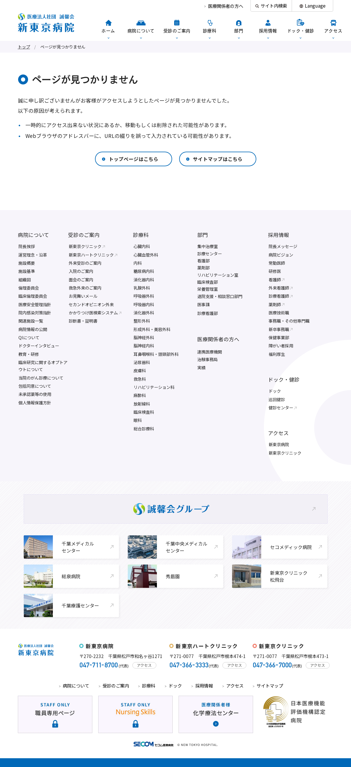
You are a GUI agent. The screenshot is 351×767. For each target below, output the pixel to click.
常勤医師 (277, 263)
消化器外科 (144, 312)
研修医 (275, 271)
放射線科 (142, 404)
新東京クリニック (285, 453)
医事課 (203, 304)
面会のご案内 (81, 279)
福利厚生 (277, 354)
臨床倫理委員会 (32, 296)
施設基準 (26, 271)
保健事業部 (279, 337)
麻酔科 (140, 395)
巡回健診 (277, 399)
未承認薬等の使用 (34, 394)
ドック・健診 (284, 379)
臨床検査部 (207, 282)
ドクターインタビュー (38, 345)
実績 (201, 367)
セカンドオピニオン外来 (91, 304)
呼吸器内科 (144, 304)
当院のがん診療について (40, 378)
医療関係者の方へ (225, 6)
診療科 (141, 234)
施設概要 (26, 263)
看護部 (203, 260)
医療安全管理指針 (34, 304)
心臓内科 (142, 246)
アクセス (278, 433)
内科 (138, 263)
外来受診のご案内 (85, 263)
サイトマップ (270, 685)
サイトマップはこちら (218, 158)
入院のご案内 (81, 271)
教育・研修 (28, 354)
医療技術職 (279, 312)
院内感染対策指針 (34, 312)
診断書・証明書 (83, 321)
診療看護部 (207, 313)
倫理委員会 (28, 288)
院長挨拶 (26, 246)
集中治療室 (207, 246)
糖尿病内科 (144, 271)
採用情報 (278, 234)
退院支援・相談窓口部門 (219, 296)
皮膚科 (140, 370)
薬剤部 (203, 267)
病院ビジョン (281, 255)
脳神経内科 (144, 345)
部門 (202, 234)
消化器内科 (144, 279)
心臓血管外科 (146, 255)
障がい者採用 (281, 345)
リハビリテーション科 (154, 387)
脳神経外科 (144, 337)
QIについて (28, 337)
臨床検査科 (144, 412)
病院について (33, 234)
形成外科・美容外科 (152, 329)
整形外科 (142, 321)
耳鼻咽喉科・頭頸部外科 (156, 354)
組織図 (24, 279)
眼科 (138, 420)
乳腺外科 (142, 288)
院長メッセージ (283, 246)
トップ (24, 47)
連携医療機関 (209, 352)
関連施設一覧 (30, 321)
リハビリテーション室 (217, 275)
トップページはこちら (133, 158)
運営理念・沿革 (32, 255)
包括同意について (34, 386)
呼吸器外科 (144, 296)
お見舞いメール (83, 296)
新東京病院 (279, 444)
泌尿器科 (142, 362)
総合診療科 (144, 428)
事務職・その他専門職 (289, 321)
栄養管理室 (207, 289)
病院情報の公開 (32, 329)
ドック (275, 391)
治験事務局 (207, 359)
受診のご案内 (84, 234)
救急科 (140, 379)
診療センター (209, 253)
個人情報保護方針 (34, 402)
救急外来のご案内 (85, 288)
